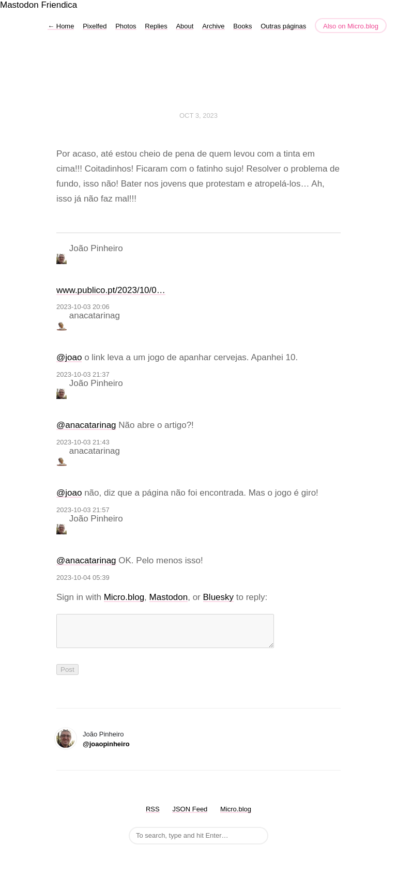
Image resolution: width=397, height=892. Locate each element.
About (184, 26)
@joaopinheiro (106, 750)
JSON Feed (189, 815)
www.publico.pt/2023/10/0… (110, 290)
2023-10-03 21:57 (83, 510)
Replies (156, 26)
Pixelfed (94, 26)
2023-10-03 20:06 (83, 307)
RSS (153, 815)
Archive (213, 26)
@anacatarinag (86, 425)
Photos (125, 26)
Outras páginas (283, 26)
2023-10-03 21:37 (83, 374)
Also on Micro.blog (350, 26)
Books (242, 26)
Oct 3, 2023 (198, 115)
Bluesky (218, 597)
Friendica (59, 5)
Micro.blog (124, 597)
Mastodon (19, 5)
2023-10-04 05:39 (83, 577)
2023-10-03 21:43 (83, 442)
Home (61, 26)
